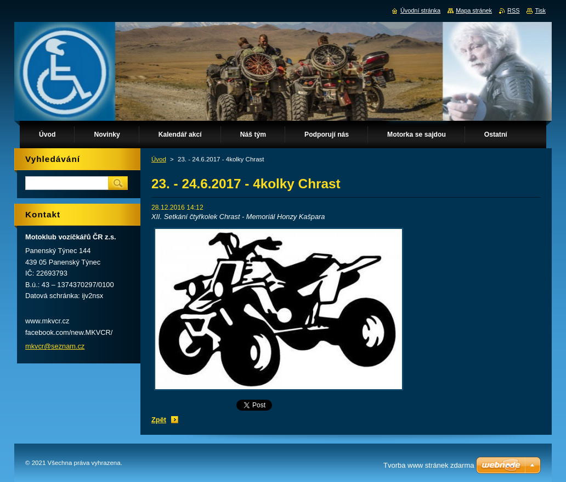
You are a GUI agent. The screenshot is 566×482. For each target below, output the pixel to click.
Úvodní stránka (420, 10)
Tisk (540, 10)
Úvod (158, 159)
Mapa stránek (474, 10)
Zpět (158, 420)
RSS (513, 10)
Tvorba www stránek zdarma (428, 465)
